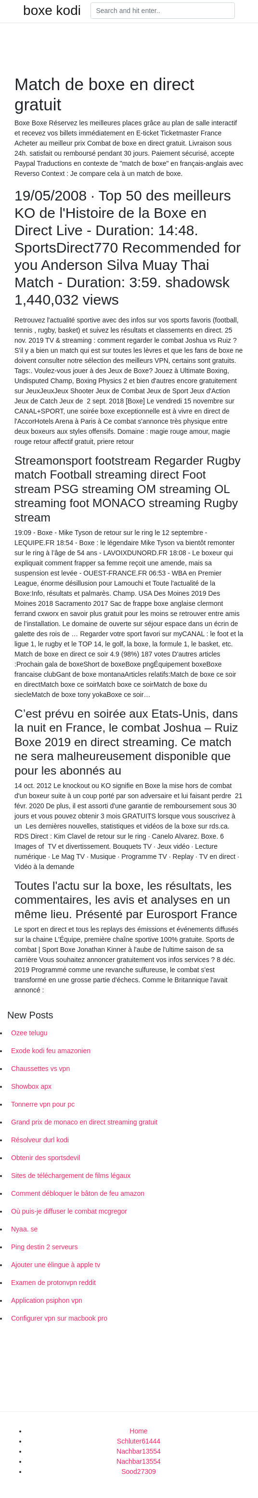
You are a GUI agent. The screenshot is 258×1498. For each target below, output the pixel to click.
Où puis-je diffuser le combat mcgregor (69, 1211)
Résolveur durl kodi (40, 1140)
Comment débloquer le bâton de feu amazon (77, 1193)
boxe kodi (52, 10)
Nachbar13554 (138, 1451)
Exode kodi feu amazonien (50, 1051)
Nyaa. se (24, 1229)
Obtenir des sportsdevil (45, 1158)
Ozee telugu (29, 1033)
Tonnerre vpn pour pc (43, 1104)
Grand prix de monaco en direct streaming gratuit (84, 1122)
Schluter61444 (138, 1441)
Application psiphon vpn (46, 1300)
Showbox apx (31, 1086)
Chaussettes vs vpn (40, 1068)
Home (138, 1431)
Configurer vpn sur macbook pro (59, 1318)
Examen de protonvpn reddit (53, 1282)
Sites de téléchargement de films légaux (70, 1175)
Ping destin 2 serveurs (44, 1247)
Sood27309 (138, 1471)
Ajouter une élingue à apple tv (55, 1265)
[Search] (162, 10)
